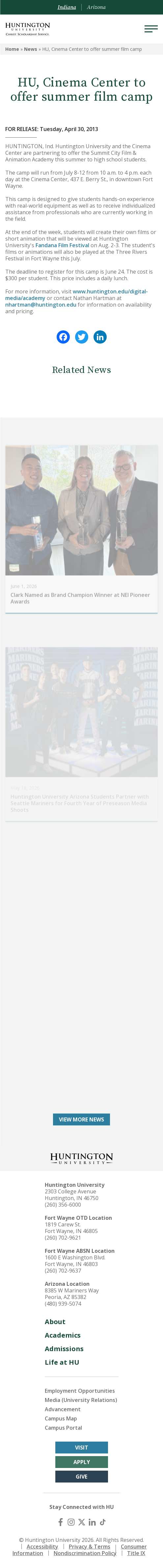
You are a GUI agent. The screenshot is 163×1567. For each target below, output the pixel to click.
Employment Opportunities (80, 1390)
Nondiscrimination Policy (85, 1553)
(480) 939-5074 (63, 1303)
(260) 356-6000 (63, 1204)
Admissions (64, 1348)
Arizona (96, 7)
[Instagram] (71, 1522)
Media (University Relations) (81, 1400)
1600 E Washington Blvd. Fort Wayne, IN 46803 (75, 1261)
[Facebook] (61, 1522)
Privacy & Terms (89, 1546)
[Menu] (151, 29)
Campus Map (61, 1418)
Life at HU (62, 1362)
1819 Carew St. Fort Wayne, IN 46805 (71, 1228)
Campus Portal (63, 1427)
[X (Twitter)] (82, 1522)
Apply (81, 1462)
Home (12, 49)
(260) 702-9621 (63, 1237)
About (55, 1321)
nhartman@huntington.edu (40, 304)
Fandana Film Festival (62, 245)
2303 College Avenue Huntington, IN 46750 (71, 1195)
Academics (63, 1335)
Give (81, 1476)
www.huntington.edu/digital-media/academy (76, 295)
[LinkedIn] (92, 1522)
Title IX (136, 1553)
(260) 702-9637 (63, 1270)
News (30, 49)
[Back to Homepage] (81, 1158)
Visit (81, 1447)
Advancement (63, 1409)
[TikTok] (103, 1522)
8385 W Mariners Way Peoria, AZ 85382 (72, 1294)
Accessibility (42, 1546)
